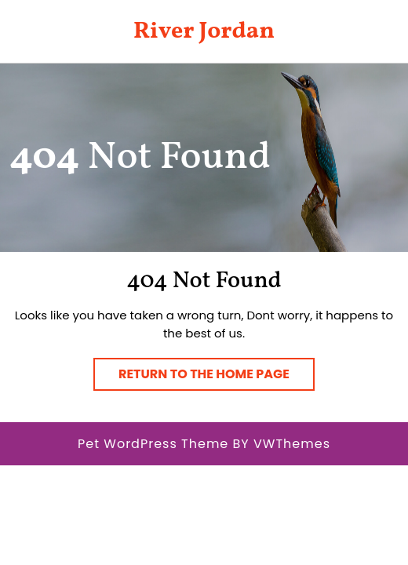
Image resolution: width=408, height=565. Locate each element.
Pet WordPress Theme (153, 444)
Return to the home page (216, 377)
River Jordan (204, 31)
